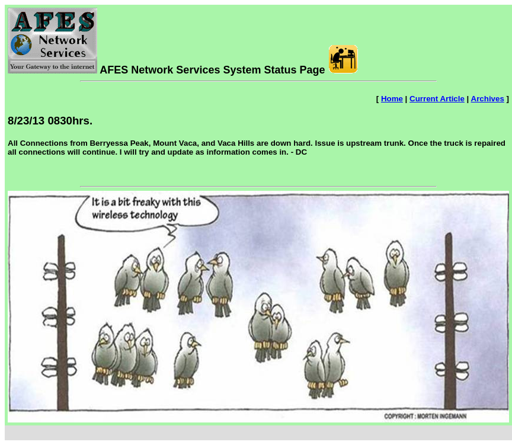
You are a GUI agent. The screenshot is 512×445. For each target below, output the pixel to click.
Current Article (437, 98)
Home (392, 98)
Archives (487, 98)
